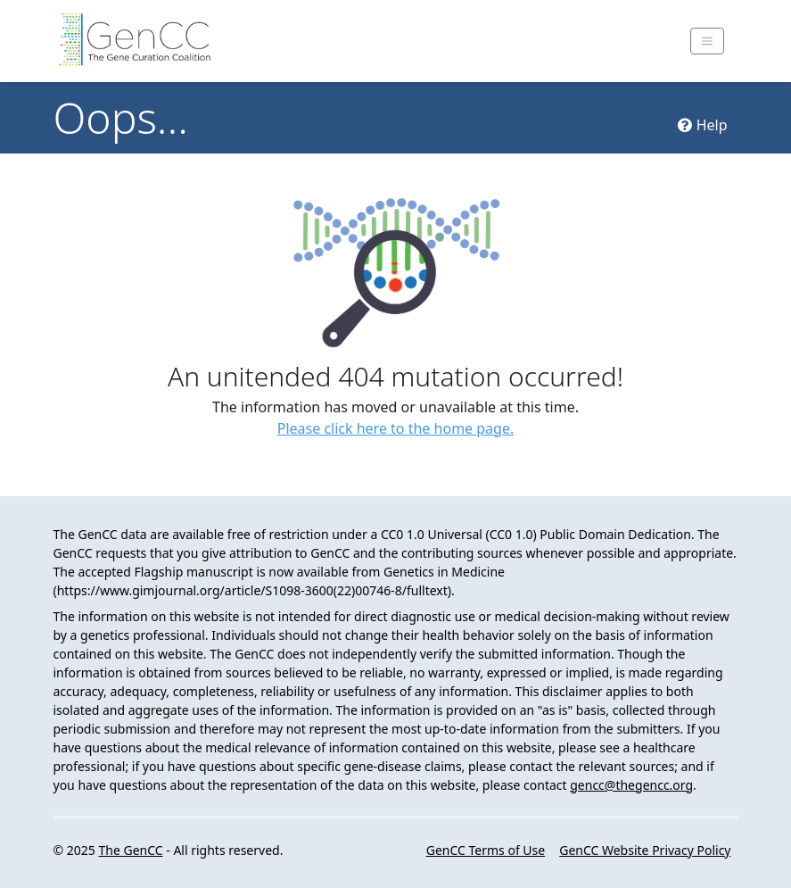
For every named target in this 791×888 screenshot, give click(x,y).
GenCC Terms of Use (485, 850)
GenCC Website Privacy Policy (644, 850)
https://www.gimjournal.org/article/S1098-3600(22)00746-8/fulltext (252, 590)
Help (702, 125)
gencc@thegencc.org (631, 784)
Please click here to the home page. (396, 428)
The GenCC (130, 850)
